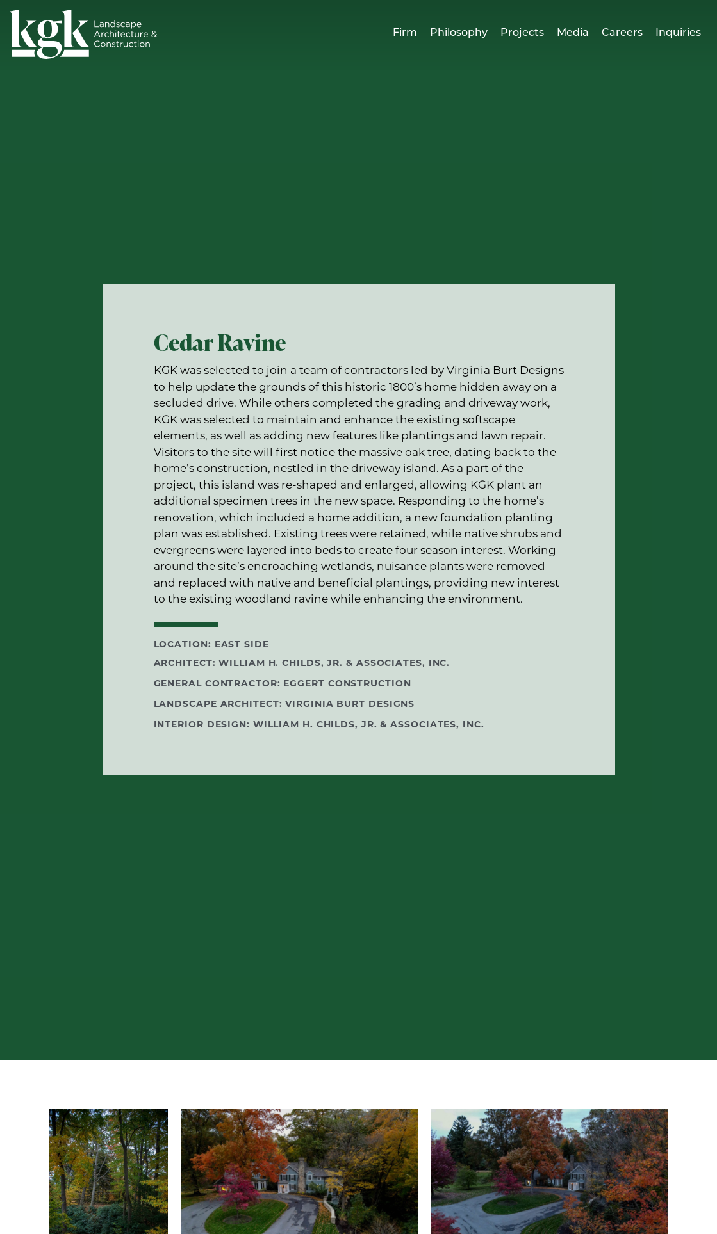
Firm (405, 33)
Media (573, 33)
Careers (622, 33)
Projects (522, 33)
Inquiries (678, 33)
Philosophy (459, 33)
